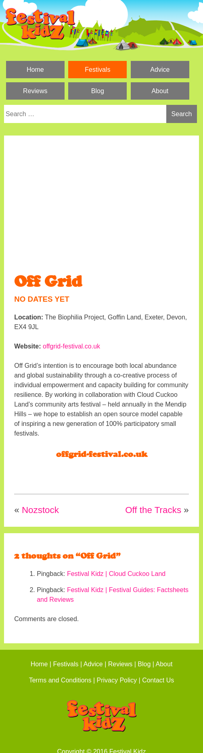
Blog (97, 91)
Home (35, 69)
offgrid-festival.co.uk (71, 346)
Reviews (35, 91)
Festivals (97, 69)
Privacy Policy (117, 680)
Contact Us (158, 680)
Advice (160, 69)
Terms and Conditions (60, 680)
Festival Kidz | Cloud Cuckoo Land (116, 573)
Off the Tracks (153, 510)
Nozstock (40, 510)
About (159, 91)
